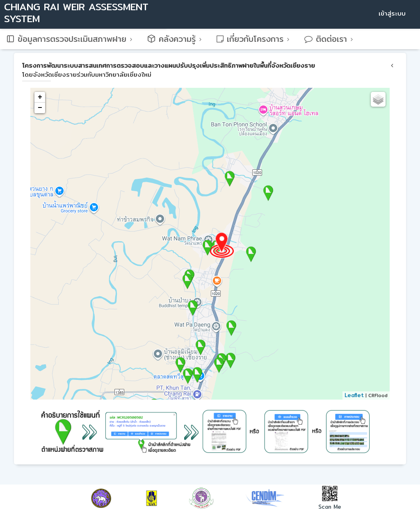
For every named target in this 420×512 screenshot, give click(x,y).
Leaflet (354, 395)
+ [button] (40, 97)
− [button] (40, 108)
